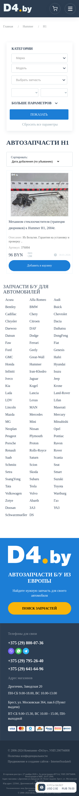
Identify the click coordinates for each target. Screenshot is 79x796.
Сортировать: (19, 157)
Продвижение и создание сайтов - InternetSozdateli (39, 761)
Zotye (9, 500)
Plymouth (36, 436)
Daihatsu (60, 328)
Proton (34, 443)
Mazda (10, 414)
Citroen (34, 321)
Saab (8, 457)
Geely (33, 350)
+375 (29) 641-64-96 (25, 668)
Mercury (59, 414)
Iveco (9, 378)
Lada (8, 393)
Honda (9, 364)
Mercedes (36, 414)
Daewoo (10, 328)
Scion (33, 464)
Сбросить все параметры (40, 124)
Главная (8, 26)
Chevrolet (60, 314)
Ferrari (34, 343)
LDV (8, 400)
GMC (9, 357)
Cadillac (10, 314)
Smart (58, 472)
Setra (8, 472)
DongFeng (61, 335)
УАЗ (56, 507)
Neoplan (11, 429)
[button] (39, 58)
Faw (8, 343)
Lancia (34, 393)
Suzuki (58, 479)
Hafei (57, 357)
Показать (39, 114)
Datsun (10, 335)
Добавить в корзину (39, 265)
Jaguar (33, 378)
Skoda (33, 472)
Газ (56, 500)
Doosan (10, 507)
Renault (10, 450)
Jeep (57, 378)
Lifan (57, 400)
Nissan (34, 429)
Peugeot (10, 436)
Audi (57, 299)
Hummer (28, 26)
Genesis (59, 350)
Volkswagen (13, 493)
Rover (58, 450)
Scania (58, 457)
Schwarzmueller (16, 515)
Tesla (33, 486)
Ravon (58, 443)
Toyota (58, 486)
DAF (32, 328)
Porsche (10, 443)
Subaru (34, 479)
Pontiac (59, 436)
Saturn (33, 457)
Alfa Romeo (37, 299)
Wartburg (60, 493)
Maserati (60, 407)
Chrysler (11, 321)
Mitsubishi (61, 421)
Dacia (58, 321)
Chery (33, 314)
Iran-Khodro (37, 371)
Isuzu (57, 371)
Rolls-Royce (37, 450)
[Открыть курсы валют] (55, 787)
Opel (57, 429)
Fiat (56, 343)
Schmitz (10, 464)
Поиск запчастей (39, 608)
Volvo (33, 493)
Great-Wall (36, 357)
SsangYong (12, 479)
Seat (57, 464)
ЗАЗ (32, 507)
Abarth (34, 500)
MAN (33, 407)
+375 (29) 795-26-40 (25, 660)
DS (31, 515)
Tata (8, 486)
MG (8, 421)
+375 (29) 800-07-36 (25, 643)
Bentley (10, 307)
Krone (58, 386)
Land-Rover (62, 393)
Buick (58, 307)
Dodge (34, 335)
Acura (9, 299)
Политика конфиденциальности (28, 756)
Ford (8, 350)
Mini (32, 421)
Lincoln (10, 407)
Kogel (33, 386)
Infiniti (10, 371)
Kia (7, 386)
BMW (33, 307)
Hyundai (59, 364)
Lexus (33, 400)
